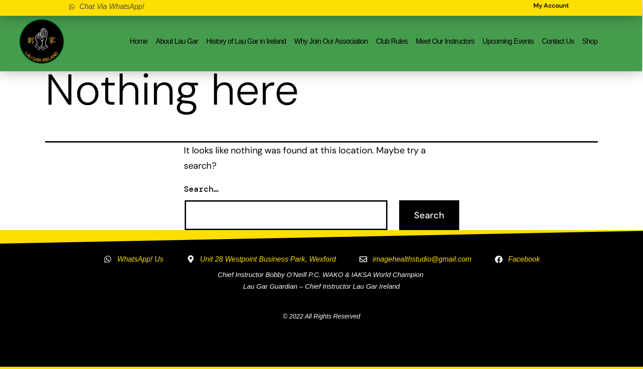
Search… (201, 189)
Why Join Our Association (331, 41)
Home (138, 41)
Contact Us (558, 41)
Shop (589, 41)
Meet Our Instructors (445, 41)
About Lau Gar (177, 41)
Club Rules (391, 41)
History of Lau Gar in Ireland (246, 41)
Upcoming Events (508, 41)
